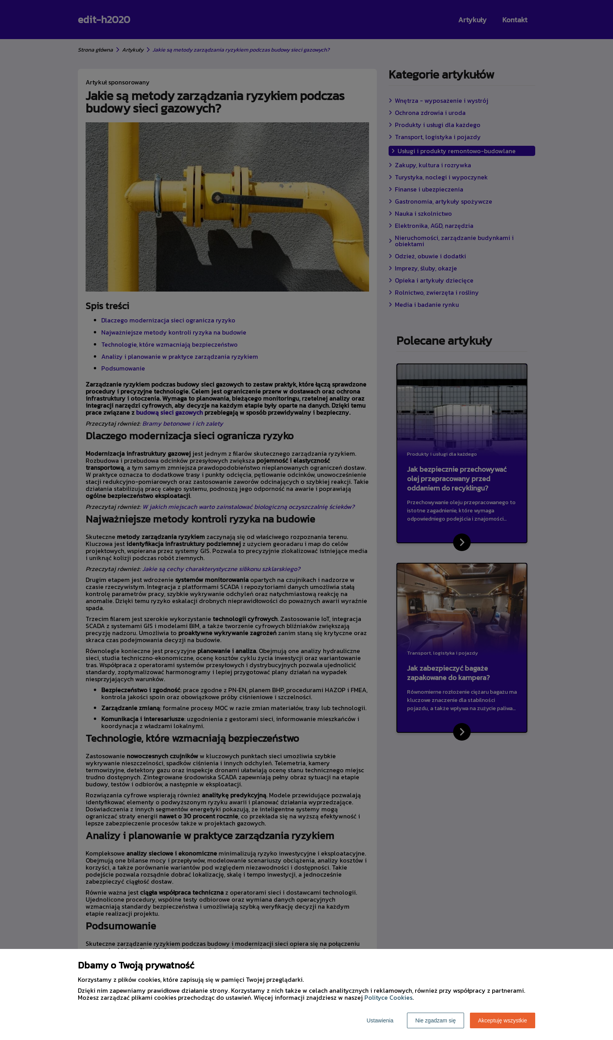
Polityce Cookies (388, 997)
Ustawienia (380, 1020)
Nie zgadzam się (435, 1020)
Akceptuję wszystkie (502, 1020)
